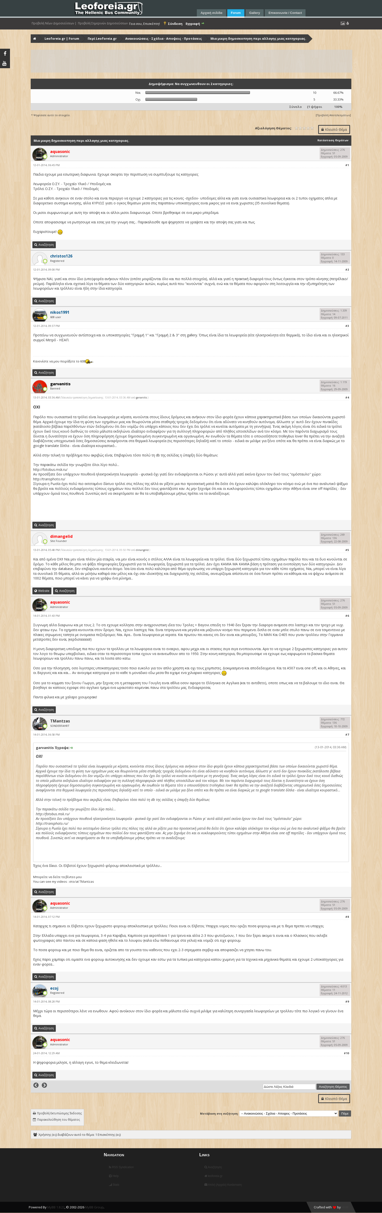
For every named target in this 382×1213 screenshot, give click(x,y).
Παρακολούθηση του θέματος (58, 1120)
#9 (347, 1001)
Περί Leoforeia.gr (102, 38)
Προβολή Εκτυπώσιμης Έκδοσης (59, 1113)
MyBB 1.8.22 (56, 1207)
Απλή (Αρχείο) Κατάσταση (223, 1184)
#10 (346, 1053)
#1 (347, 165)
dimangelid (142, 550)
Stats (114, 1184)
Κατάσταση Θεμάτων (332, 140)
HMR (345, 1207)
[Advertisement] (177, 61)
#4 (347, 397)
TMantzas (60, 721)
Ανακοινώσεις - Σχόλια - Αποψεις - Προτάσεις (163, 38)
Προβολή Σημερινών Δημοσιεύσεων (103, 23)
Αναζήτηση (213, 1167)
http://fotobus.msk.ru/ (50, 469)
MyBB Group (94, 1207)
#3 (347, 326)
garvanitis (141, 397)
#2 (347, 269)
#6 (347, 615)
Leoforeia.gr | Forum (62, 38)
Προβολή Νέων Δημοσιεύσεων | (54, 23)
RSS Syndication (121, 1167)
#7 (347, 734)
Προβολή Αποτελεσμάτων (333, 115)
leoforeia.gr (213, 1176)
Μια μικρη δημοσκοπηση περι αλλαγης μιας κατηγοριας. (258, 38)
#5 (347, 550)
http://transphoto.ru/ (49, 479)
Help (114, 1176)
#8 (347, 917)
